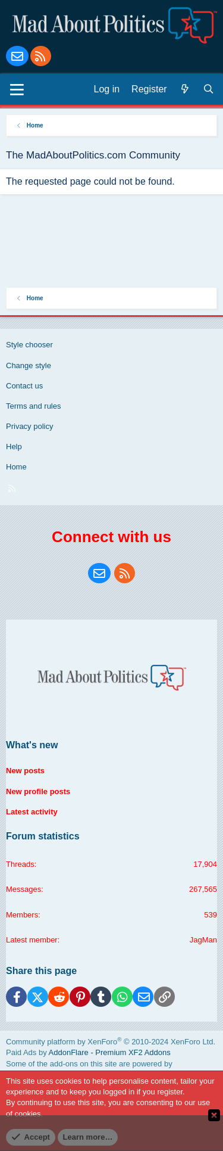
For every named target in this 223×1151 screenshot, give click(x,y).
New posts (25, 770)
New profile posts (38, 791)
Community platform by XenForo (110, 1041)
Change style (28, 365)
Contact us (24, 385)
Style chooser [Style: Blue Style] (29, 344)
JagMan (203, 939)
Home (16, 466)
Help (14, 446)
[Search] (209, 89)
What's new (32, 745)
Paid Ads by (88, 1052)
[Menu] (17, 89)
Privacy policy (29, 426)
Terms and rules (33, 406)
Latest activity (32, 811)
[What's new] (185, 89)
